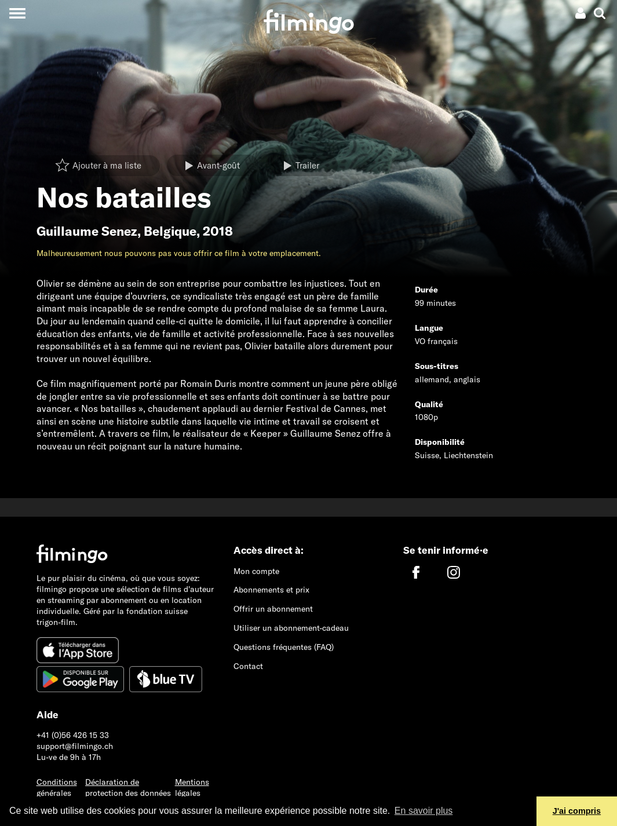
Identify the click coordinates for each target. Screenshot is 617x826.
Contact (248, 666)
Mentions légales (192, 787)
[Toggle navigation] (17, 13)
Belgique (170, 231)
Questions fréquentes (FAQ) (283, 647)
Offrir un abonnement (273, 609)
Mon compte (256, 571)
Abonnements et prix (271, 589)
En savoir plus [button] (424, 811)
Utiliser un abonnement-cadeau (291, 628)
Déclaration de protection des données (128, 787)
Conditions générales (56, 787)
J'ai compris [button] (577, 811)
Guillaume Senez (86, 231)
